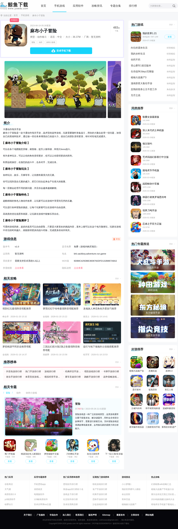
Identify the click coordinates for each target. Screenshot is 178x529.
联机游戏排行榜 (100, 484)
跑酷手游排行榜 (92, 376)
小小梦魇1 (126, 484)
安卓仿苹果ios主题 (42, 504)
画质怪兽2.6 (10, 494)
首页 (43, 5)
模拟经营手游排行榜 (52, 376)
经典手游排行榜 (100, 494)
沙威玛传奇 (137, 401)
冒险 (33, 42)
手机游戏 (59, 5)
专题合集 (115, 5)
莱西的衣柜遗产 (169, 420)
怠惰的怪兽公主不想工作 (144, 89)
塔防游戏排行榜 (92, 371)
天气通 (8, 489)
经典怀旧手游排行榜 (73, 371)
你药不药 (135, 59)
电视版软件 (39, 494)
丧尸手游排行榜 (100, 489)
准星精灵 (38, 489)
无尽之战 (135, 95)
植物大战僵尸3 (138, 77)
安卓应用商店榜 (70, 504)
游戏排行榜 (50, 371)
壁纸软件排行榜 (70, 484)
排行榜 (133, 5)
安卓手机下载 (64, 50)
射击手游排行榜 (14, 376)
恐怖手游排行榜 (100, 499)
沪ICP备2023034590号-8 (101, 523)
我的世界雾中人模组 (131, 489)
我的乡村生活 (138, 53)
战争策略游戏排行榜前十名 (111, 376)
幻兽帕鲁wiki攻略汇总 (161, 484)
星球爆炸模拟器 (136, 420)
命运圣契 (126, 494)
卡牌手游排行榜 (111, 371)
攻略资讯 (97, 5)
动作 (40, 42)
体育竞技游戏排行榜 (33, 376)
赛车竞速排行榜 (73, 376)
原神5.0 (169, 364)
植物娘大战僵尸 (129, 504)
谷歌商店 (9, 484)
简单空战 (126, 499)
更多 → (118, 278)
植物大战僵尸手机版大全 (162, 489)
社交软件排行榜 (70, 499)
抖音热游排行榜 (14, 371)
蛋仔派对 (137, 383)
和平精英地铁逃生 (153, 402)
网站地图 (149, 515)
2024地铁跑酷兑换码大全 (162, 499)
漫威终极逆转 (169, 401)
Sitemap (106, 515)
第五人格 (169, 383)
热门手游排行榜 (33, 371)
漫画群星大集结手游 (141, 83)
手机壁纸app (40, 484)
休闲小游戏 (50, 42)
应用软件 (78, 5)
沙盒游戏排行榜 (100, 504)
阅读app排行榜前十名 (73, 489)
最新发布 (120, 515)
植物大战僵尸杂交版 (136, 364)
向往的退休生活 (139, 47)
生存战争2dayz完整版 (142, 71)
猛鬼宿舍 (153, 383)
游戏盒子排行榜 (70, 494)
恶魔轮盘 (153, 364)
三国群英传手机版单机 (153, 421)
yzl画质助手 (10, 499)
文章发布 (135, 515)
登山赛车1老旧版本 (141, 65)
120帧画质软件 (41, 499)
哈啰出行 (9, 504)
